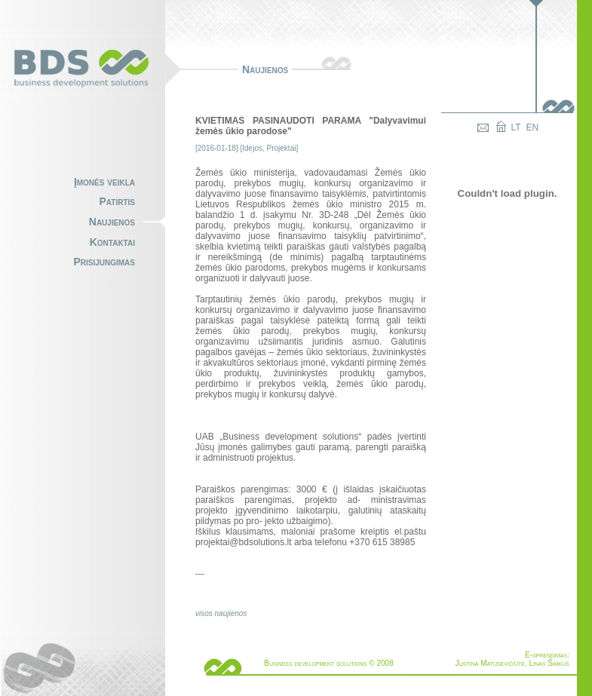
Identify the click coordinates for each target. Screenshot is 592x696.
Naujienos (112, 222)
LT (516, 127)
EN (532, 127)
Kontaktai (112, 242)
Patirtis (117, 201)
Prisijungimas (104, 262)
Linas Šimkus (549, 663)
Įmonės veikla (104, 182)
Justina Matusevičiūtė (490, 663)
